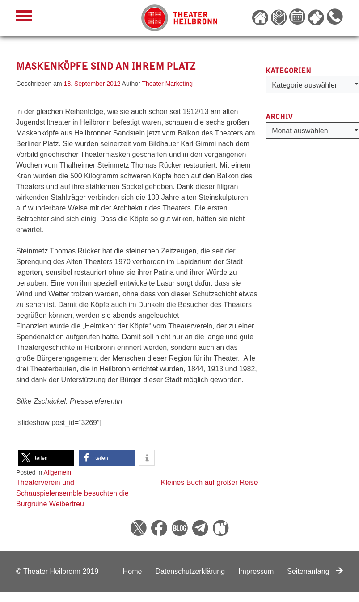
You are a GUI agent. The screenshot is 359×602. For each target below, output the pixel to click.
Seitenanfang (315, 571)
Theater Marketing (167, 83)
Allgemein (57, 472)
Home (132, 571)
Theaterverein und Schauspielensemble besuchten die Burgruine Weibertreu (72, 493)
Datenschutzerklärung (190, 571)
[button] (46, 458)
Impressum (256, 571)
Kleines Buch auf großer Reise (209, 482)
